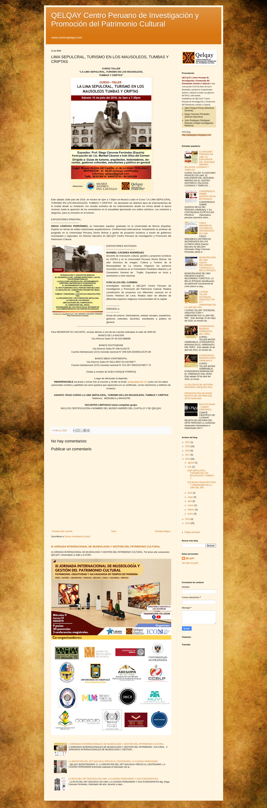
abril (190, 501)
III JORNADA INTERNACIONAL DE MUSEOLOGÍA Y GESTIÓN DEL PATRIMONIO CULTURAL (105, 546)
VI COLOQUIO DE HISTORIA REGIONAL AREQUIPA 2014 (199, 385)
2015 (188, 519)
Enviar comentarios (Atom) (77, 536)
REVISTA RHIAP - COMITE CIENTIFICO (207, 407)
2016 (188, 459)
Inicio (113, 531)
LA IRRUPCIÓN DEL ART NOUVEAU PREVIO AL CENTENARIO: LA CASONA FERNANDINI (113, 761)
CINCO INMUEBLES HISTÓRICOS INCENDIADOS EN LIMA (206, 228)
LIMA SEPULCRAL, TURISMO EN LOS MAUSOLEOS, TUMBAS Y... (200, 474)
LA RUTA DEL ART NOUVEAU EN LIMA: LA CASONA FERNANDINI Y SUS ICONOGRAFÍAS (113, 779)
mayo (191, 497)
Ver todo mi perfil (190, 563)
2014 (188, 523)
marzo (191, 505)
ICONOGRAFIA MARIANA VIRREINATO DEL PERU (206, 330)
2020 (188, 446)
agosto (191, 462)
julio (190, 467)
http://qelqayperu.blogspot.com (196, 135)
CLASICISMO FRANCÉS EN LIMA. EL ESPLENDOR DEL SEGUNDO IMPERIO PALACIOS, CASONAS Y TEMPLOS (200, 161)
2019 (188, 450)
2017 (188, 455)
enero (191, 514)
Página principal (192, 532)
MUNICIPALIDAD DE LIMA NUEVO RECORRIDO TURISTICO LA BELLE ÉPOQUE (207, 264)
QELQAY (190, 558)
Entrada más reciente (62, 531)
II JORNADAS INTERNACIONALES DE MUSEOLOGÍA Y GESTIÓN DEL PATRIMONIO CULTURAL (116, 744)
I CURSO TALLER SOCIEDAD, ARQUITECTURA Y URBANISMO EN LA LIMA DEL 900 (200, 300)
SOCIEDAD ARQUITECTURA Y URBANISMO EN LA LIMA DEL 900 (201, 485)
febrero (191, 509)
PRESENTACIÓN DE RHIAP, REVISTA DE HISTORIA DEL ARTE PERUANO (199, 396)
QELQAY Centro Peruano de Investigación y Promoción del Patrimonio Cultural (125, 19)
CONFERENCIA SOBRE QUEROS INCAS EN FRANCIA (207, 195)
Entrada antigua (162, 531)
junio (190, 493)
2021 (188, 442)
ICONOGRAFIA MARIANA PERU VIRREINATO (207, 358)
